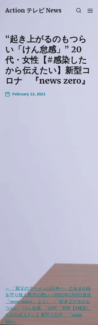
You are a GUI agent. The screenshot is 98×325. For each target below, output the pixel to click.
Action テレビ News (33, 10)
